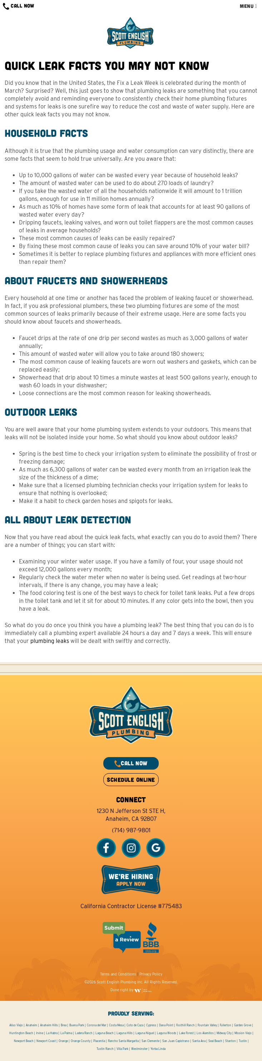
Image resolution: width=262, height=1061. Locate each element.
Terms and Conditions (118, 974)
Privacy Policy (150, 974)
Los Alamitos (205, 1033)
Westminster (139, 1049)
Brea (63, 1025)
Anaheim (31, 1025)
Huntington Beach (21, 1033)
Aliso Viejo (16, 1025)
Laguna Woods (166, 1033)
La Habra (52, 1033)
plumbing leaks (49, 641)
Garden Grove (242, 1025)
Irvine (39, 1033)
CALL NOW (18, 6)
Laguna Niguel (144, 1033)
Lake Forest (186, 1033)
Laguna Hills (125, 1033)
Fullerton (225, 1025)
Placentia (99, 1041)
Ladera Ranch (84, 1033)
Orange (63, 1041)
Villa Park (122, 1049)
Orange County (80, 1041)
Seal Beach (215, 1041)
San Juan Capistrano (175, 1041)
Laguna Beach (104, 1033)
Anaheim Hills (49, 1025)
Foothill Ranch (185, 1025)
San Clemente (150, 1041)
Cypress (151, 1025)
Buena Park (76, 1025)
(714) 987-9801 (131, 830)
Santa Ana (199, 1041)
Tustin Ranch (105, 1049)
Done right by (131, 990)
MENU (248, 6)
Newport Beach (24, 1041)
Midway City (224, 1033)
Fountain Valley (207, 1025)
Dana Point (166, 1025)
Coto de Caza (135, 1025)
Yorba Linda (157, 1049)
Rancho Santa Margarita (123, 1041)
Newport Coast (46, 1041)
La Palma (66, 1033)
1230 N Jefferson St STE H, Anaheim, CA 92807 (131, 815)
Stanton (230, 1041)
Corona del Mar (96, 1025)
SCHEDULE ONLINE (131, 779)
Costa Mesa (116, 1025)
